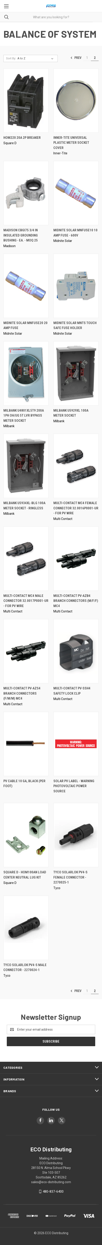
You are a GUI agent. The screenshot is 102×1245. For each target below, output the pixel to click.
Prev (75, 58)
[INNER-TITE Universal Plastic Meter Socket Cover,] (76, 100)
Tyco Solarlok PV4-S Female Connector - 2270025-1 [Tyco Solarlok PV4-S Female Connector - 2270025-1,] (70, 877)
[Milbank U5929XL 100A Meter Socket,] (76, 373)
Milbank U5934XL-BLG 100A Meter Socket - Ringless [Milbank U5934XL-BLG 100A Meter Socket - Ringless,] (24, 505)
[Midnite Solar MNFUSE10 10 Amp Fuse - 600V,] (76, 193)
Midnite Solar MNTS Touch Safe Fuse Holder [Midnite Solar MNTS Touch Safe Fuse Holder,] (75, 325)
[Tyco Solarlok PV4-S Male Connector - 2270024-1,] (26, 928)
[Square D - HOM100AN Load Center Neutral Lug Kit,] (26, 835)
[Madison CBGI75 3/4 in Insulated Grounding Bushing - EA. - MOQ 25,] (26, 193)
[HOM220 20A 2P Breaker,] (26, 100)
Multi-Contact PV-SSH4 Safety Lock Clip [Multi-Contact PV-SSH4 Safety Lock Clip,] (71, 691)
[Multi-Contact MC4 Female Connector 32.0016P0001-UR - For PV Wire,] (76, 466)
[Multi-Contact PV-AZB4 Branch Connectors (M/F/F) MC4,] (76, 558)
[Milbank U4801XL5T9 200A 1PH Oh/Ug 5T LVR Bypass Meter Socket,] (26, 373)
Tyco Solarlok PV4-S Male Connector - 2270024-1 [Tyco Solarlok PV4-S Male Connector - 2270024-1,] (25, 967)
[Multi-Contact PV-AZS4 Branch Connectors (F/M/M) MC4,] (26, 651)
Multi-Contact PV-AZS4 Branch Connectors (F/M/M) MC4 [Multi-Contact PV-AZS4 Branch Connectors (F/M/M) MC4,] (21, 693)
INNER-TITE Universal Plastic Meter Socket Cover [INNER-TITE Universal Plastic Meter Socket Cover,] (71, 143)
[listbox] (36, 58)
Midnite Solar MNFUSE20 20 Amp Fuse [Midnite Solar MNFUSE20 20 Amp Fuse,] (25, 325)
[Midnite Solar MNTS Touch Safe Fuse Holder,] (76, 286)
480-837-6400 (53, 1191)
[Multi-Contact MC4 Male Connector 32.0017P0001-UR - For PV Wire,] (26, 558)
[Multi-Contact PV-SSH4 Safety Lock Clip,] (76, 651)
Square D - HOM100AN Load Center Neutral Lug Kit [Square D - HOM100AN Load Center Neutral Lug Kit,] (24, 874)
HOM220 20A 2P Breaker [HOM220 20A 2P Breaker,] (22, 138)
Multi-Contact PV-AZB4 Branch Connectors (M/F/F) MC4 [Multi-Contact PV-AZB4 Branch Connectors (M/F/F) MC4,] (75, 601)
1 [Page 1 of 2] (87, 58)
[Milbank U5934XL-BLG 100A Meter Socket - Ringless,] (26, 466)
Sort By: (11, 58)
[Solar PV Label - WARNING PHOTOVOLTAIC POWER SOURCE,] (76, 744)
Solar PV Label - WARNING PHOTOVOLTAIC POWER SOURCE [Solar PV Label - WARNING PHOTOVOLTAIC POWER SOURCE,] (73, 786)
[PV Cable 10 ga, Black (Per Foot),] (26, 744)
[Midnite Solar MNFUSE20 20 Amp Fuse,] (26, 286)
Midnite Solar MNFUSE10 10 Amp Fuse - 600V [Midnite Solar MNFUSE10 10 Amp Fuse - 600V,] (75, 232)
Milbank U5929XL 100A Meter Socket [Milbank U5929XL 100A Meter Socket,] (70, 413)
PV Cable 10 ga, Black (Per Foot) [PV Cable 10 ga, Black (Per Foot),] (24, 783)
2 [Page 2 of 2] (95, 58)
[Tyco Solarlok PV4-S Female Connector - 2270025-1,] (76, 835)
